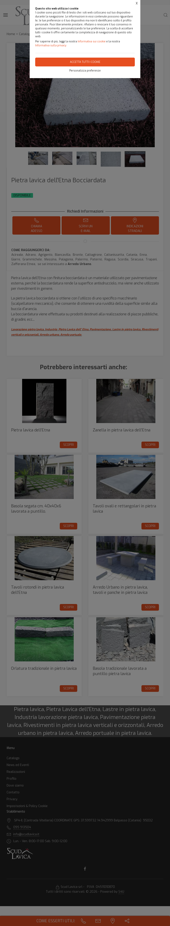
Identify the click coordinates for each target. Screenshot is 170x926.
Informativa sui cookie (92, 41)
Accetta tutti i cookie (85, 62)
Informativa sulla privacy (50, 45)
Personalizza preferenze (85, 70)
